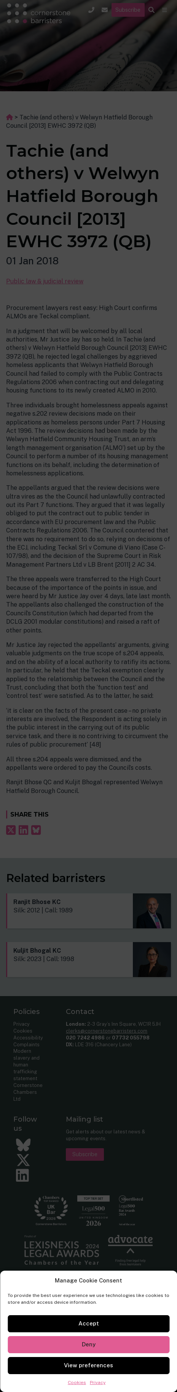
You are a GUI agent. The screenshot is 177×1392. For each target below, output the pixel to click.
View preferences (88, 1365)
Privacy (97, 1382)
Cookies (77, 1382)
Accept (88, 1323)
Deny (89, 1344)
